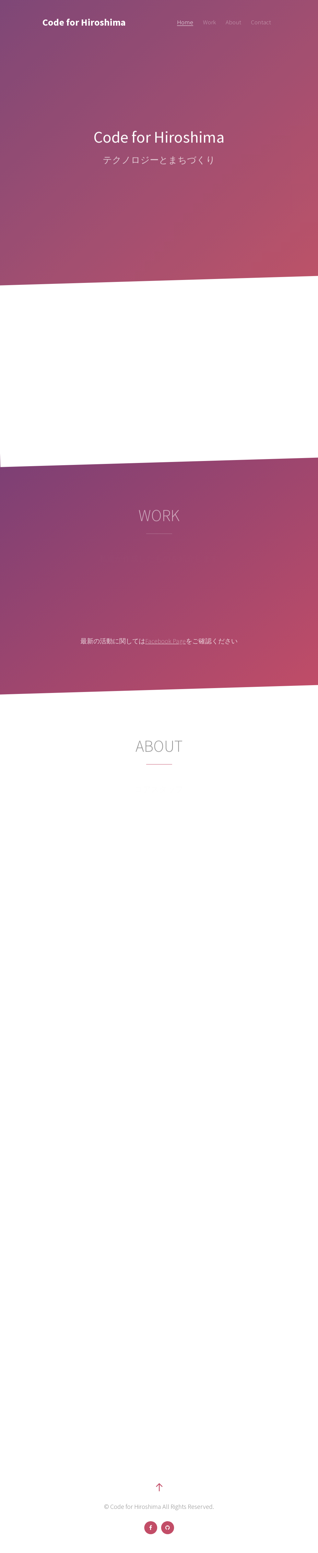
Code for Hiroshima (84, 22)
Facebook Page (165, 641)
